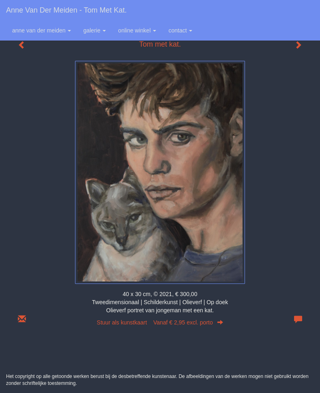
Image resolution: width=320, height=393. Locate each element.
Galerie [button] (94, 30)
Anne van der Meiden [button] (41, 30)
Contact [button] (180, 30)
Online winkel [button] (137, 30)
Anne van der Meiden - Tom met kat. (66, 10)
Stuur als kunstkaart (160, 322)
